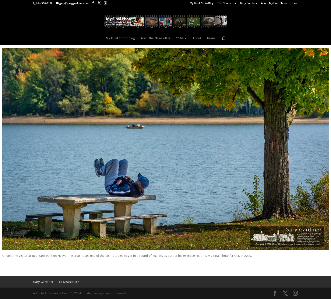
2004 (179, 38)
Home (294, 3)
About (197, 38)
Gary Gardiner (248, 3)
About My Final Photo (274, 3)
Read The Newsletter (155, 38)
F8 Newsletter (69, 282)
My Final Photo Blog (202, 3)
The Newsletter (226, 3)
